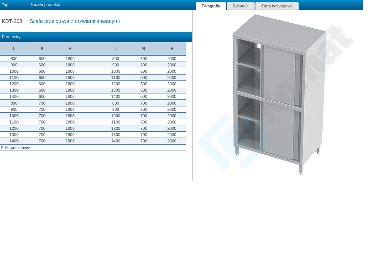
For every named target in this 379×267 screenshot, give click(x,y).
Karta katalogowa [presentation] (277, 6)
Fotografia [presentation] (211, 6)
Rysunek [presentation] (241, 6)
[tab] (211, 6)
